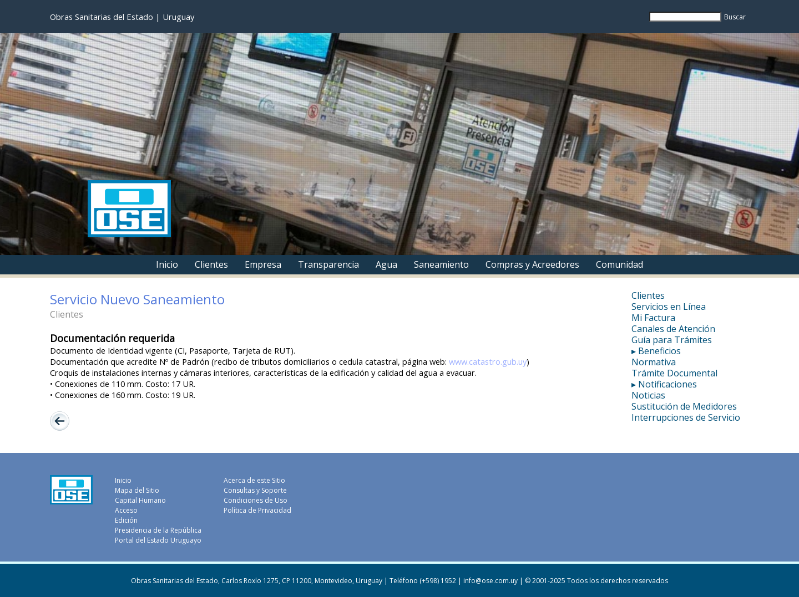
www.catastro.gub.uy (488, 361)
